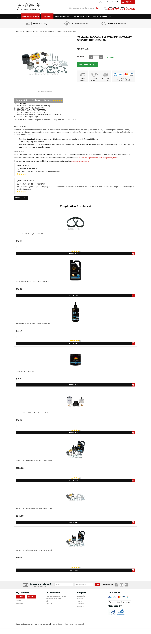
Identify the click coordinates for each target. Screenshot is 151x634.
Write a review (21, 198)
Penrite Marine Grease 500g (25, 372)
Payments (80, 606)
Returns (79, 603)
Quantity (80, 57)
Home (18, 31)
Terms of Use (57, 626)
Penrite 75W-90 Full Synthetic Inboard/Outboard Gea (33, 324)
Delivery (36, 100)
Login (20, 599)
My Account (104, 2)
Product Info (22, 100)
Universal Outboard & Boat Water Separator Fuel (32, 414)
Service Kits (36, 31)
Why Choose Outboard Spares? (56, 598)
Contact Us (80, 608)
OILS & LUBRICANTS (63, 16)
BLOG (95, 16)
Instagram (121, 587)
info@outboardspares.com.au (80, 161)
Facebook (116, 587)
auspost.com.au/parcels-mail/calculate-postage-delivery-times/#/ (98, 158)
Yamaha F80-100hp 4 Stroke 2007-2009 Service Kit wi (34, 510)
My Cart (18, 603)
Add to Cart (87, 64)
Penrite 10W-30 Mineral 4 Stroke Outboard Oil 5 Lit (32, 282)
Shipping (80, 601)
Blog (47, 603)
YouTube (126, 587)
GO (97, 587)
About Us (49, 606)
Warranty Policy (80, 626)
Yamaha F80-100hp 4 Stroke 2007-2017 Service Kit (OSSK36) (61, 31)
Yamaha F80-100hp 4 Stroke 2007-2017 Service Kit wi (34, 462)
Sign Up (31, 599)
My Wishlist (115, 2)
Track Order (81, 598)
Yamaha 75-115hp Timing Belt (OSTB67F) (30, 234)
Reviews (53, 100)
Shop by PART (47, 16)
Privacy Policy (68, 626)
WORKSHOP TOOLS (82, 16)
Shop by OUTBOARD (30, 16)
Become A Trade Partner (54, 601)
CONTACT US (105, 16)
